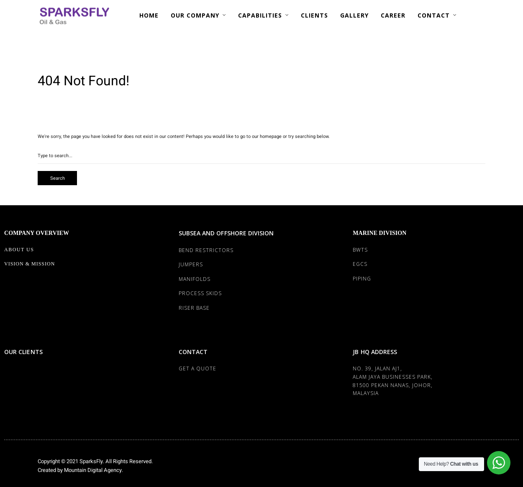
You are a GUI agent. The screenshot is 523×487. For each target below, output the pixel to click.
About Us (19, 249)
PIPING (362, 278)
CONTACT (434, 15)
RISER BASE (194, 307)
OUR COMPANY (195, 15)
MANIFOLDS (194, 279)
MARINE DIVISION (379, 233)
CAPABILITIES (260, 15)
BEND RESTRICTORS (206, 250)
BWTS (360, 249)
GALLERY (354, 15)
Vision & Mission (29, 264)
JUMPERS (191, 264)
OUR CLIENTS (23, 352)
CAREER (393, 15)
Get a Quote (197, 368)
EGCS (360, 264)
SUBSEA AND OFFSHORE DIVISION (226, 233)
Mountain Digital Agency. (93, 470)
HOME (149, 15)
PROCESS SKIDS (200, 293)
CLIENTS (314, 15)
